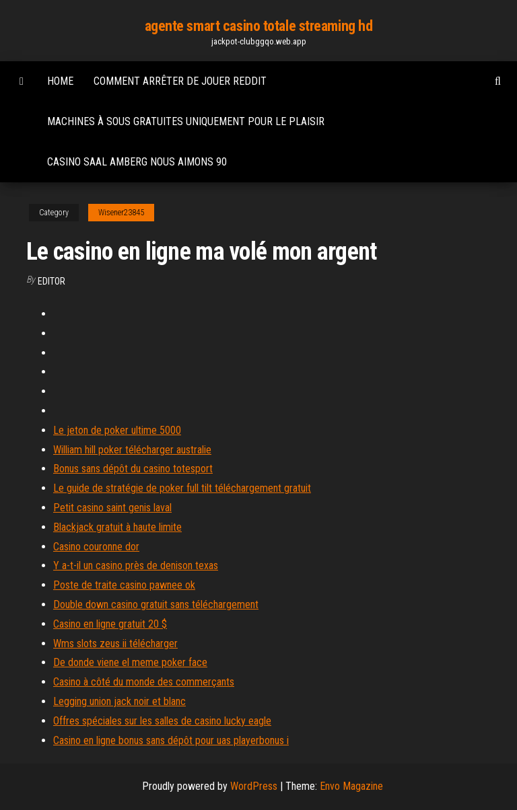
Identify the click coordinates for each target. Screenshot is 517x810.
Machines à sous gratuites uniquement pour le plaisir (185, 121)
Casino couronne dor (96, 546)
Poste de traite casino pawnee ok (124, 585)
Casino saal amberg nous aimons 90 (137, 161)
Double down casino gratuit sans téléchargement (155, 604)
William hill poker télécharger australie (132, 449)
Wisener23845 (121, 212)
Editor (51, 281)
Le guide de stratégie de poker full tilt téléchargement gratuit (182, 488)
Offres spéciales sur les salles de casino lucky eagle (162, 720)
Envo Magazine (351, 786)
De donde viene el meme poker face (130, 662)
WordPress (253, 786)
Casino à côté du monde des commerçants (143, 681)
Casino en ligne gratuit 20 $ (110, 624)
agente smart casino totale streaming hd (259, 25)
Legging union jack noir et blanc (119, 701)
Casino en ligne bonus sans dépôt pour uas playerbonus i (171, 740)
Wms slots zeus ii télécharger (115, 643)
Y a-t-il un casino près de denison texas (135, 565)
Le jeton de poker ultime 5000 (117, 430)
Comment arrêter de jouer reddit (180, 81)
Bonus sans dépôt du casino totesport (133, 468)
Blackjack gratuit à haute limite (117, 527)
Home (60, 81)
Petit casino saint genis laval (112, 507)
